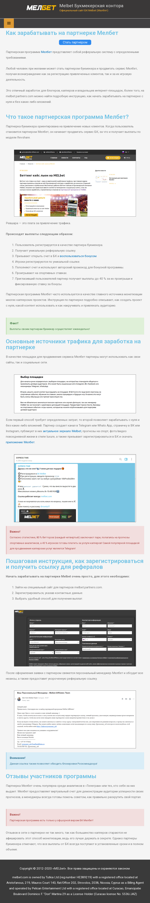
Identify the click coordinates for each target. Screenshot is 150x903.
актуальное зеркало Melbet (62, 431)
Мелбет (46, 52)
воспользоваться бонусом (78, 256)
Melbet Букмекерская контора (91, 5)
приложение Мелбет (20, 442)
